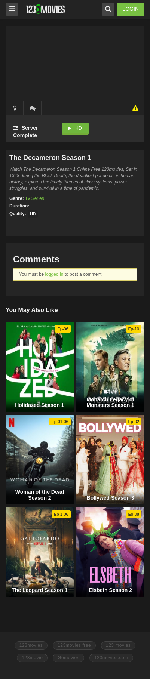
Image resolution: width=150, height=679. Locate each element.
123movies (31, 645)
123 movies (118, 645)
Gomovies (68, 657)
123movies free (74, 645)
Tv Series (34, 198)
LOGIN (130, 9)
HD (78, 128)
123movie (32, 657)
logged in (54, 274)
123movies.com (111, 657)
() (33, 108)
